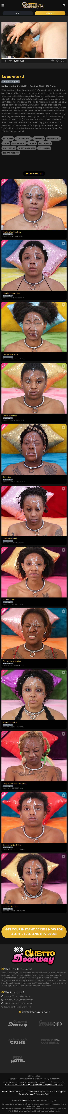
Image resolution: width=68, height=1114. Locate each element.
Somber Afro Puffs (10, 355)
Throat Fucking (11, 153)
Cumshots (39, 138)
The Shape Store (10, 416)
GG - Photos (9, 148)
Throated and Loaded (12, 661)
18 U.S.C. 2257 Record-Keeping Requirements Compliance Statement (34, 1085)
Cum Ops (7, 477)
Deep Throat (53, 138)
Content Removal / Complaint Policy (34, 1094)
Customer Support (57, 1091)
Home (4, 1091)
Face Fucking (18, 143)
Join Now (50, 13)
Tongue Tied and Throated (14, 784)
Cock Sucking (23, 138)
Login (18, 13)
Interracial (44, 148)
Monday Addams (10, 722)
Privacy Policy (42, 1091)
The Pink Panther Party (12, 232)
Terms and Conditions (25, 1091)
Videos (11, 1091)
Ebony (6, 143)
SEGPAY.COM (26, 1100)
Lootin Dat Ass (9, 600)
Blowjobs (8, 138)
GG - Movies (45, 143)
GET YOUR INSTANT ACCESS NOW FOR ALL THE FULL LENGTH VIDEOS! (34, 931)
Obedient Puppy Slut (11, 293)
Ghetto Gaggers (26, 148)
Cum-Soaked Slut (10, 906)
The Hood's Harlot (10, 538)
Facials (32, 143)
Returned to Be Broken (12, 845)
